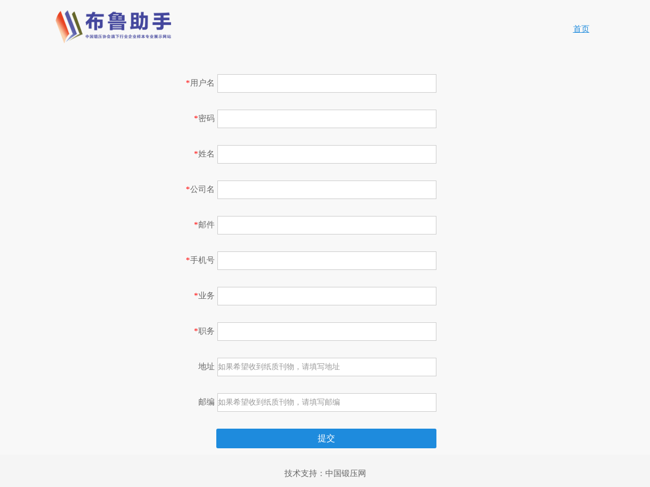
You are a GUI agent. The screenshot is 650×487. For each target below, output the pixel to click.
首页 (581, 29)
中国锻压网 (345, 473)
